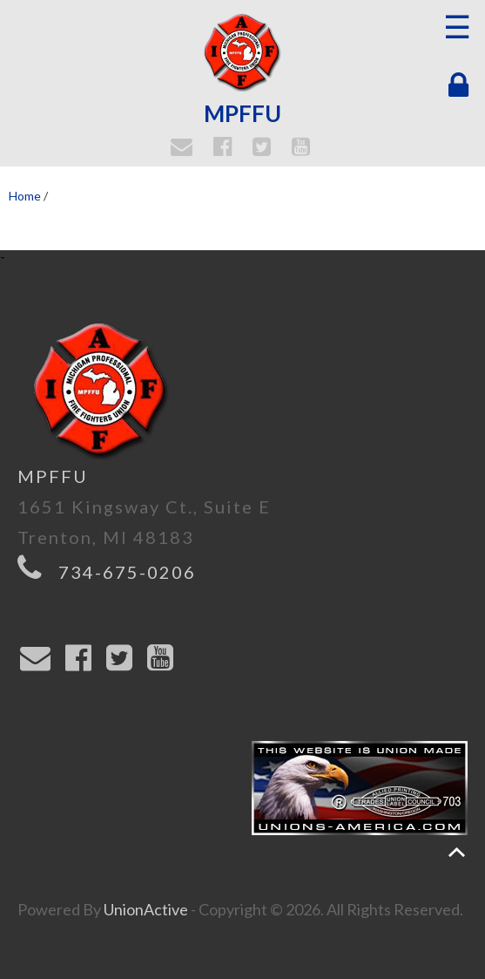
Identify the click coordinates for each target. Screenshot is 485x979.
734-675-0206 (127, 571)
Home (25, 195)
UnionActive (146, 909)
